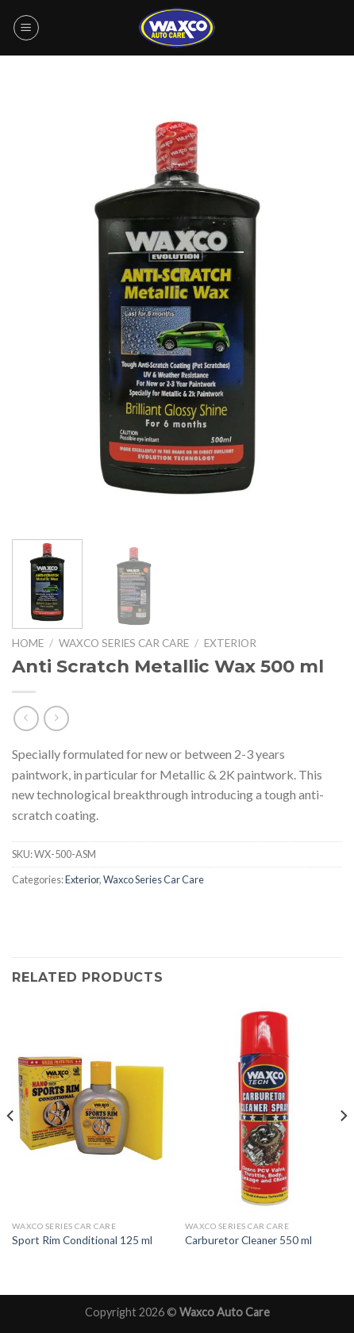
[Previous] (11, 1147)
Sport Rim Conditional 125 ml (82, 1240)
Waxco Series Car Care (124, 643)
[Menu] (26, 27)
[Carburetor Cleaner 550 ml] (263, 1108)
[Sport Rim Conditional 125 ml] (90, 1108)
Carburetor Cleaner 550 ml (248, 1240)
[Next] (343, 1147)
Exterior (230, 643)
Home (28, 643)
